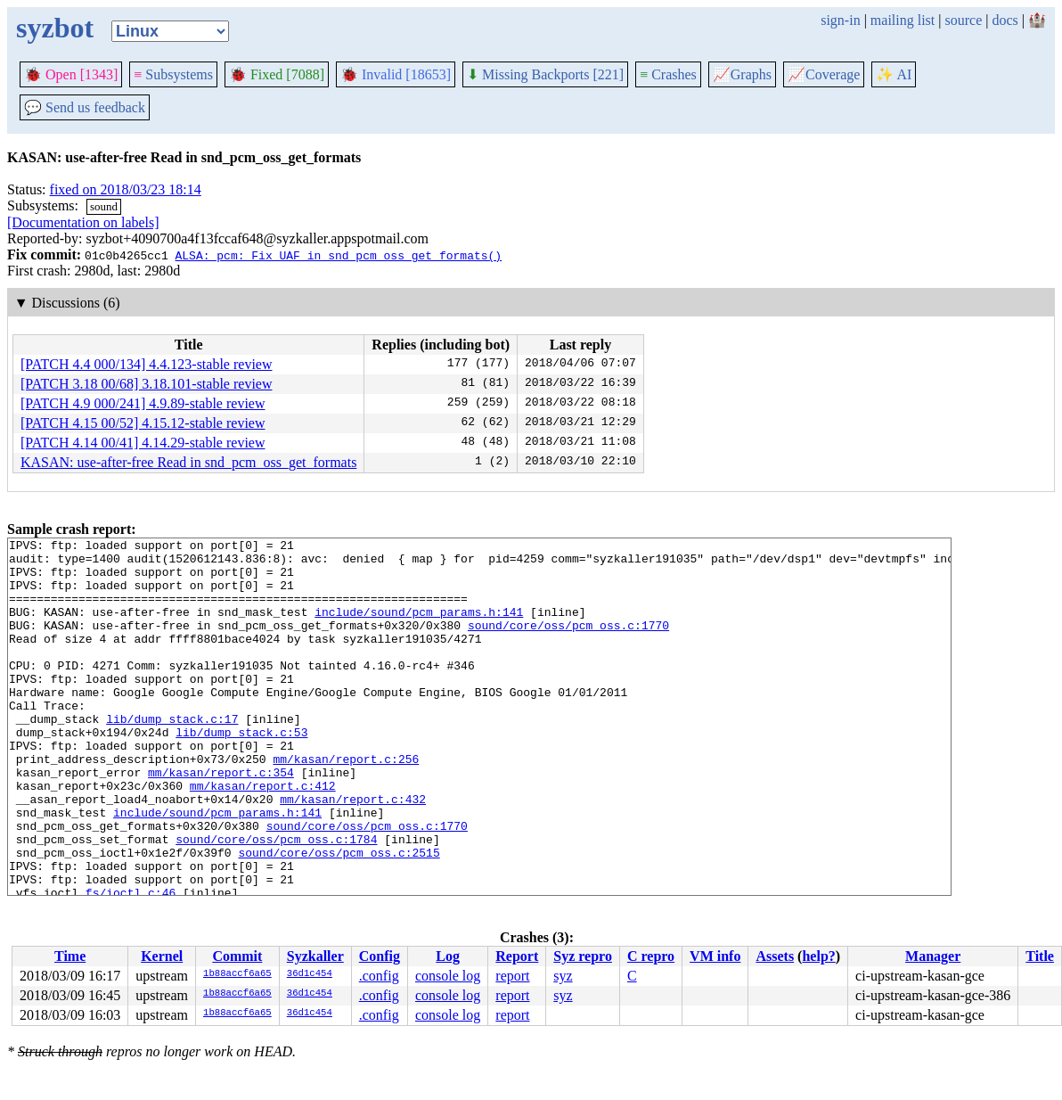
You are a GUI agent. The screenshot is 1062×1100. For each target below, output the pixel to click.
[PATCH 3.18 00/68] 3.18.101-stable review (146, 383)
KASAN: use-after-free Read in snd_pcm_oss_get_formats (188, 462)
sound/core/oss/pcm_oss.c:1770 (568, 644)
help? (818, 956)
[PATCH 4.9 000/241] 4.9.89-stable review (143, 403)
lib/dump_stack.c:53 (241, 772)
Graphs (742, 74)
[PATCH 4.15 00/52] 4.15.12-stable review (143, 423)
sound (104, 206)
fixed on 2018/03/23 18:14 (125, 189)
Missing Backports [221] (545, 74)
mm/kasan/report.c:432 (353, 852)
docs (1004, 20)
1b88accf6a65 (237, 974)
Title (1039, 956)
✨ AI (893, 74)
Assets (775, 956)
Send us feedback (84, 107)
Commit (237, 956)
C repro (650, 956)
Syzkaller (315, 956)
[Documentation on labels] (83, 222)
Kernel (162, 956)
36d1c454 (309, 974)
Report (516, 956)
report (512, 975)
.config (379, 975)
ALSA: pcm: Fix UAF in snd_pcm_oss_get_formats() (338, 255)
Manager (932, 956)
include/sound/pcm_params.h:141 (419, 628)
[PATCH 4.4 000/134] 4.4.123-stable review (146, 364)
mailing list (902, 20)
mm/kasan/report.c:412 (263, 836)
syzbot (55, 28)
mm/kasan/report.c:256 (346, 804)
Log (448, 956)
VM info (715, 956)
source (964, 20)
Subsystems (173, 74)
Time (70, 956)
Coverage (824, 74)
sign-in (840, 20)
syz (562, 975)
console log (447, 975)
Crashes (668, 74)
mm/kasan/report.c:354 (221, 820)
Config (379, 956)
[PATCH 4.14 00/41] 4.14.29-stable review (143, 442)
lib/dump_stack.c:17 (172, 756)
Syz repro (582, 956)
